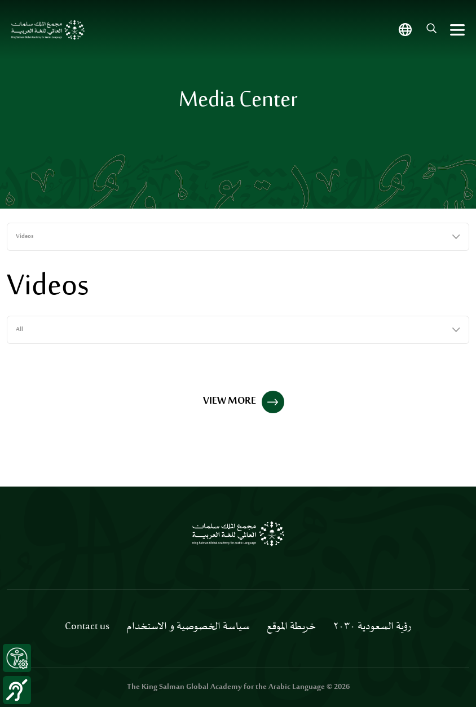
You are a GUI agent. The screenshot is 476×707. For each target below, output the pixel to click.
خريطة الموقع (291, 627)
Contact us (87, 627)
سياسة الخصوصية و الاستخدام (188, 627)
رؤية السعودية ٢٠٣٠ (372, 627)
